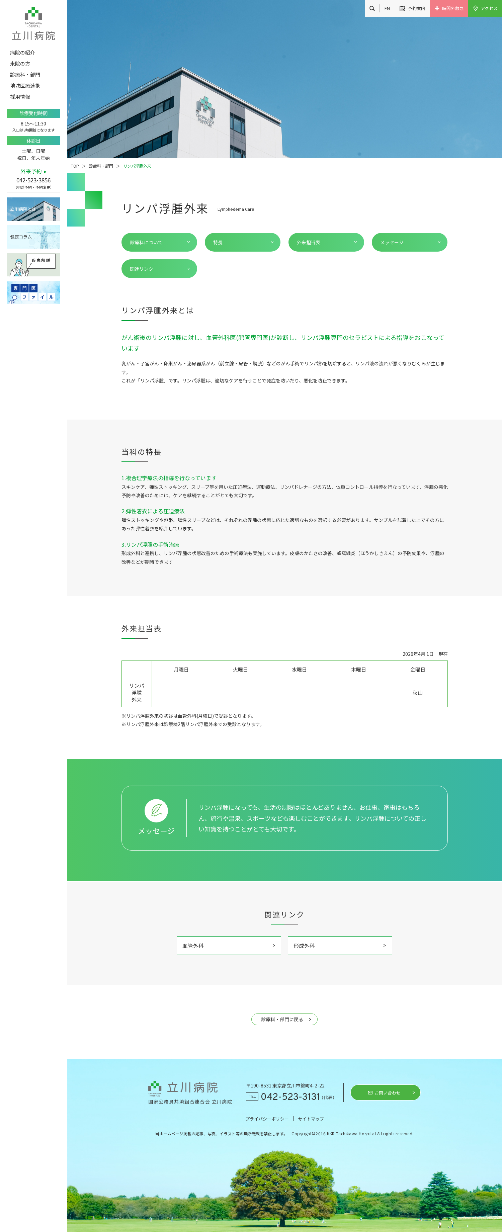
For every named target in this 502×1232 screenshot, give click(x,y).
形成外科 (304, 946)
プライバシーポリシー (267, 1119)
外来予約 (31, 171)
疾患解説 (33, 264)
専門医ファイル (33, 292)
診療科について (146, 242)
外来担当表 (308, 242)
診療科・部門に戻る (282, 1019)
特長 (218, 242)
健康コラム (21, 237)
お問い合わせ (387, 1092)
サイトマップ (311, 1119)
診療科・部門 (101, 166)
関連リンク (141, 268)
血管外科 (193, 946)
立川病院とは (23, 209)
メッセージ (392, 242)
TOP (75, 166)
